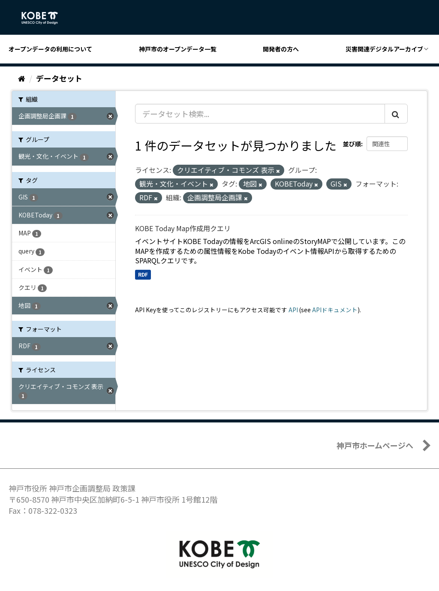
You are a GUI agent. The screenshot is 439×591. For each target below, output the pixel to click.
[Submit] (396, 114)
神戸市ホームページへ (375, 445)
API (293, 309)
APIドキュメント (335, 309)
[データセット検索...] (260, 114)
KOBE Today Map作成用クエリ (183, 228)
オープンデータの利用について (50, 49)
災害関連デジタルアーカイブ (384, 49)
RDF (143, 274)
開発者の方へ (281, 49)
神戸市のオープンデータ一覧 (177, 49)
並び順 (352, 143)
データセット (59, 78)
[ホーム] (21, 78)
